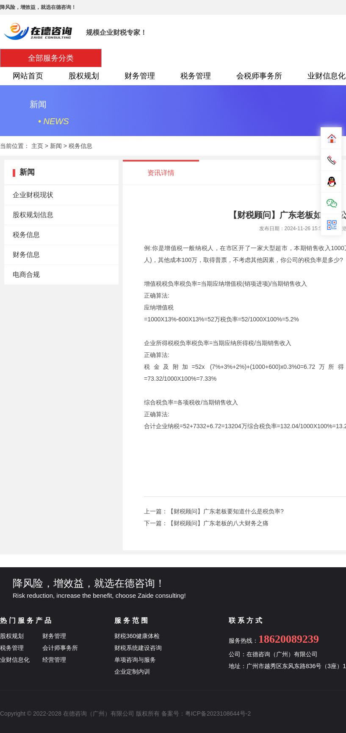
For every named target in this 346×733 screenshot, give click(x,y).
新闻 (56, 145)
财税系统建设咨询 (138, 647)
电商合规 (26, 274)
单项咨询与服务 (135, 659)
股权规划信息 (33, 214)
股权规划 (84, 76)
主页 (37, 145)
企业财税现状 (33, 194)
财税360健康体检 (137, 636)
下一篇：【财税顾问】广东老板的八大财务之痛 (206, 523)
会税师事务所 (259, 76)
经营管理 (54, 659)
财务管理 (140, 76)
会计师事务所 (60, 647)
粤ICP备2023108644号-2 (218, 713)
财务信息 (26, 254)
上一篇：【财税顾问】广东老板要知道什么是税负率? (214, 511)
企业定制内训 (132, 671)
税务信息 (80, 145)
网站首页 (28, 76)
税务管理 (195, 76)
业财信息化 (15, 659)
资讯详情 (160, 172)
